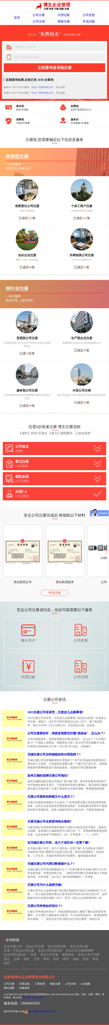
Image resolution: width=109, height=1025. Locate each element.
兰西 (36, 959)
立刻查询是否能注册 (55, 68)
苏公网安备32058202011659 (41, 1011)
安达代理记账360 (15, 954)
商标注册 (64, 21)
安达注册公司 (13, 946)
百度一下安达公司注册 (19, 950)
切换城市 (24, 988)
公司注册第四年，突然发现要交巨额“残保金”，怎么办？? (66, 733)
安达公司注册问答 (50, 950)
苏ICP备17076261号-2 (33, 997)
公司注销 (39, 21)
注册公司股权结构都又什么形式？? (50, 796)
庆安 (56, 959)
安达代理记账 (57, 946)
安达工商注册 (79, 946)
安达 (86, 959)
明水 (66, 959)
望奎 (27, 959)
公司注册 (39, 15)
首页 (17, 17)
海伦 (7, 963)
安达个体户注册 (88, 954)
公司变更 (89, 15)
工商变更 (40, 983)
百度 (33, 954)
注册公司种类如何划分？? (44, 905)
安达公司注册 (35, 946)
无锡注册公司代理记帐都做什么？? (50, 863)
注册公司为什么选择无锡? (44, 884)
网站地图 (9, 988)
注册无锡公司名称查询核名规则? (49, 821)
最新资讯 (68, 954)
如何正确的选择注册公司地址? (47, 775)
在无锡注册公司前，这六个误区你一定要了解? (58, 842)
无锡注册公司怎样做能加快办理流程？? (54, 754)
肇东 (96, 959)
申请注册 (55, 592)
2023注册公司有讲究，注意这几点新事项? (55, 712)
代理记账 (64, 15)
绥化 (7, 959)
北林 (17, 959)
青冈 (46, 959)
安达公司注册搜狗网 (79, 950)
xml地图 (85, 983)
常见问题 (89, 21)
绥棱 (76, 959)
